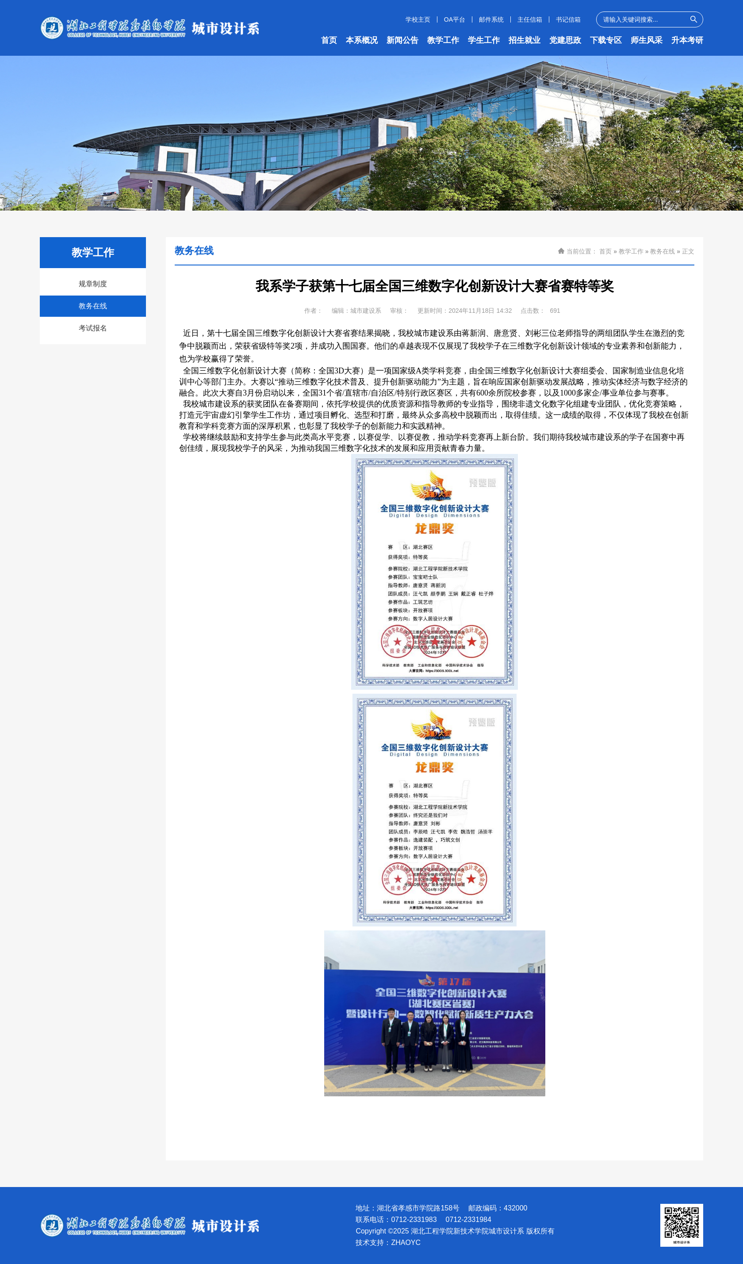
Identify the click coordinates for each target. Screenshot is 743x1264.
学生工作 (484, 40)
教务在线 (93, 306)
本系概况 (362, 40)
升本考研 (687, 40)
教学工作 (443, 40)
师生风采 (647, 40)
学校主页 (418, 19)
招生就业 (524, 40)
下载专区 (606, 40)
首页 (329, 40)
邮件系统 (491, 19)
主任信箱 (529, 19)
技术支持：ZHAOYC (388, 1242)
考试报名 (93, 328)
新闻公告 (402, 40)
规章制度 (93, 284)
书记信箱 (568, 19)
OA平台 (454, 19)
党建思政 (565, 40)
